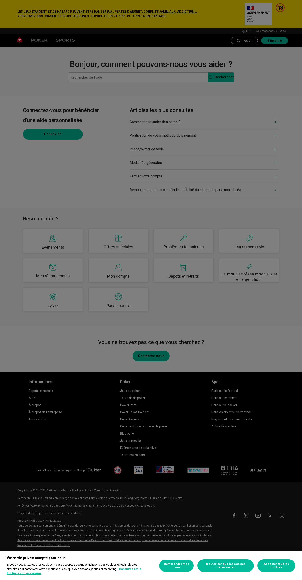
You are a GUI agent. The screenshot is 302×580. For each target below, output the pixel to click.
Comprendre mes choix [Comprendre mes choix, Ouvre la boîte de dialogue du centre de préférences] (176, 565)
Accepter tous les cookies (276, 565)
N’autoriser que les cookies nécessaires (226, 565)
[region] (151, 565)
